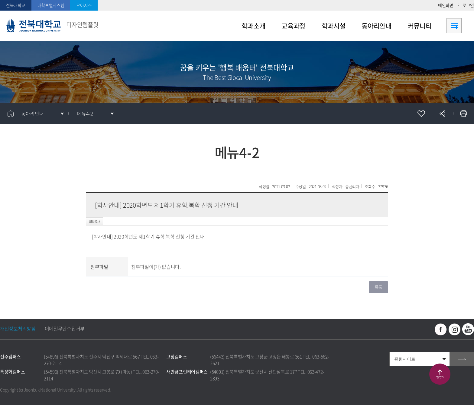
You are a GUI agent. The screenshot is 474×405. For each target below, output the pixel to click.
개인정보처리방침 (18, 328)
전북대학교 (15, 5)
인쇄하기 (463, 113)
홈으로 (10, 113)
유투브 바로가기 (468, 329)
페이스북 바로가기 (441, 329)
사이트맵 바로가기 (454, 26)
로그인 (468, 5)
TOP (439, 378)
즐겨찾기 (421, 113)
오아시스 (84, 5)
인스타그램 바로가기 (454, 329)
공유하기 (442, 113)
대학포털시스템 (50, 5)
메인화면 (445, 5)
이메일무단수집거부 (65, 328)
